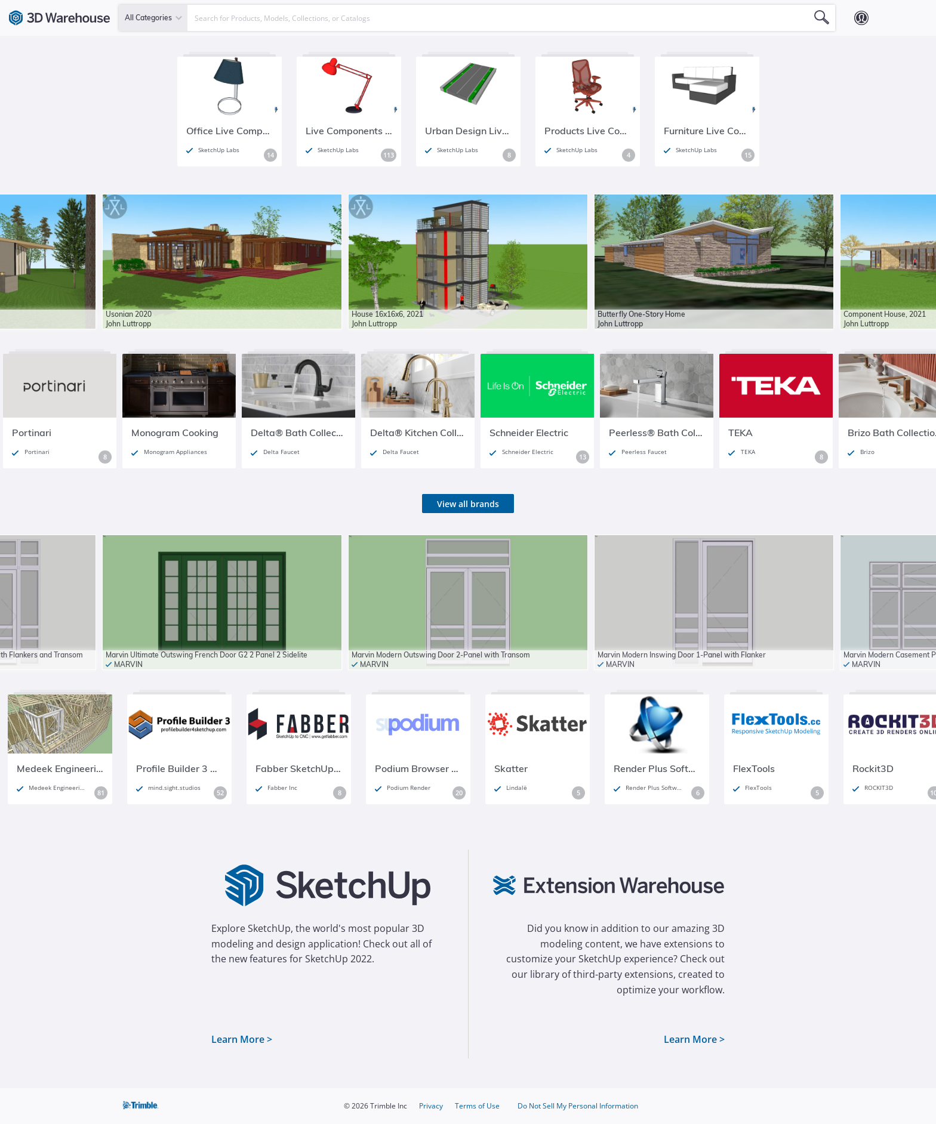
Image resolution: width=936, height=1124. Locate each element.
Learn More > (241, 1039)
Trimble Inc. (141, 1106)
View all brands (468, 503)
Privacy (431, 1106)
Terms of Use (477, 1106)
